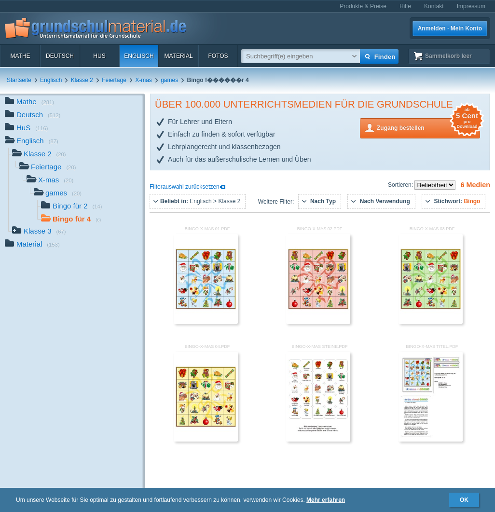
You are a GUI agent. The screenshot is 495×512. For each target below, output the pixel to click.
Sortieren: (401, 184)
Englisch (138, 56)
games (169, 80)
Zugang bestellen (428, 127)
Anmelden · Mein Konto (450, 28)
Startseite (19, 80)
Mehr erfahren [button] (325, 500)
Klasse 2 (82, 80)
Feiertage (114, 80)
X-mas (143, 80)
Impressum (471, 6)
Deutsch (60, 56)
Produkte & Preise (363, 6)
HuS (99, 56)
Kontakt (434, 6)
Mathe (20, 56)
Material (178, 56)
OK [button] (464, 500)
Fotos (218, 56)
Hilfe (405, 6)
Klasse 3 (39, 232)
